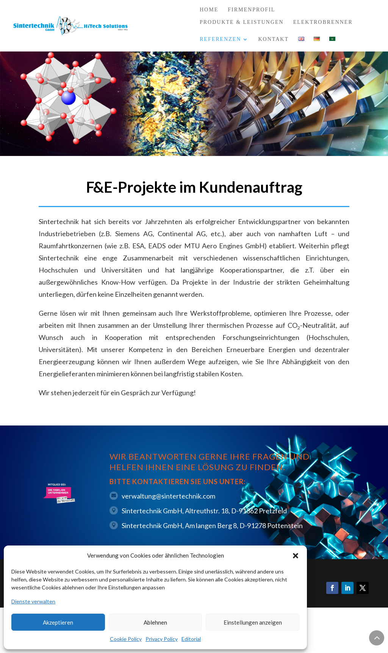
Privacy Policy (162, 639)
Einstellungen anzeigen (253, 622)
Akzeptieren (58, 622)
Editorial (191, 639)
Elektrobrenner (323, 22)
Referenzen (220, 39)
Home (209, 9)
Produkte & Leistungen (242, 22)
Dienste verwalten (33, 601)
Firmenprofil (251, 9)
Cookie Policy (126, 639)
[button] (295, 555)
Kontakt (273, 39)
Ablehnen (155, 622)
